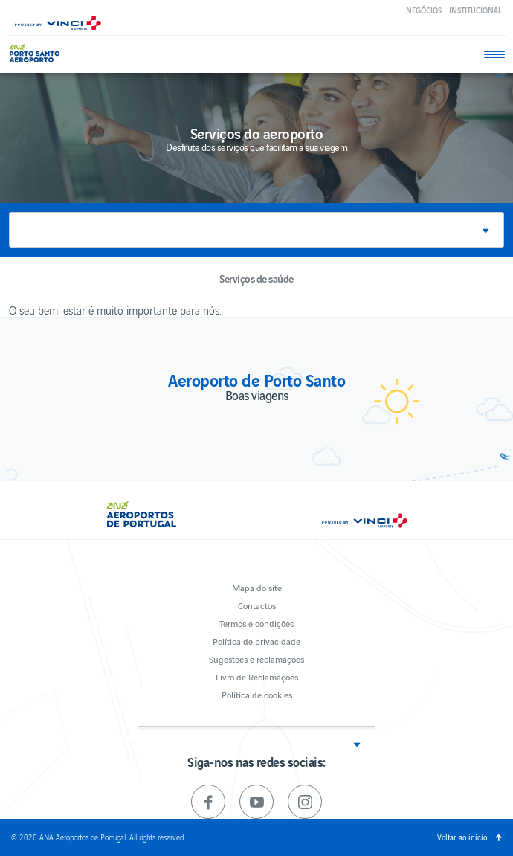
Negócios (424, 10)
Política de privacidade (256, 640)
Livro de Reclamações (257, 676)
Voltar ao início (462, 837)
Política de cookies (257, 694)
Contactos (257, 605)
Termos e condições (256, 623)
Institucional (475, 10)
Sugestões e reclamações (256, 658)
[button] (256, 230)
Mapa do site (257, 587)
